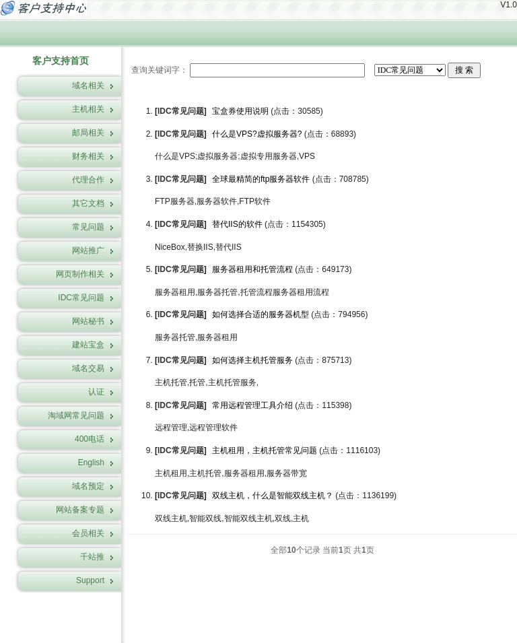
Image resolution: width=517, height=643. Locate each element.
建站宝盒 (88, 344)
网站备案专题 (80, 509)
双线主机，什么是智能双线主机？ (272, 495)
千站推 (92, 557)
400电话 (89, 439)
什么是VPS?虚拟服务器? (257, 134)
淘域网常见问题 (76, 415)
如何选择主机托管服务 (252, 360)
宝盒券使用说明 (240, 111)
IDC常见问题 (81, 297)
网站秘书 (88, 321)
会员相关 (88, 533)
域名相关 (88, 85)
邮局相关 (88, 132)
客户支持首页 (60, 60)
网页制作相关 (80, 274)
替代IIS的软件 (237, 224)
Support (90, 580)
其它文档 (88, 203)
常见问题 (88, 227)
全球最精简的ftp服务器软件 (261, 179)
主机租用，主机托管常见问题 (264, 450)
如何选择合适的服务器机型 (260, 314)
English (91, 462)
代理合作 (88, 179)
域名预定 (88, 486)
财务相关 (88, 156)
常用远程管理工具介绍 (253, 405)
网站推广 (88, 250)
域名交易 (88, 368)
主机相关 (88, 109)
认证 (96, 392)
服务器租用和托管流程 (252, 269)
